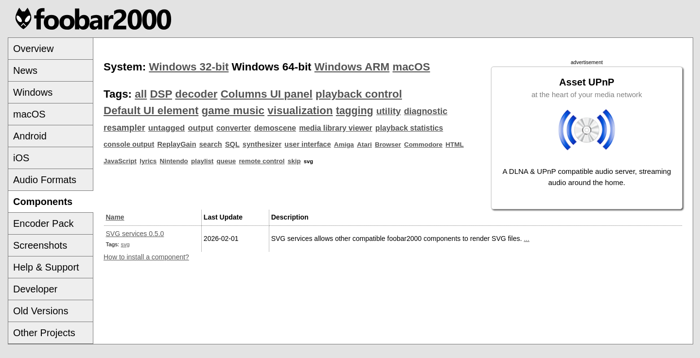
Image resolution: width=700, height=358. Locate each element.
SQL (232, 144)
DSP (161, 94)
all (141, 94)
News (25, 70)
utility (388, 111)
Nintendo (174, 161)
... (526, 238)
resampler (124, 128)
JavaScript (120, 161)
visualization (299, 110)
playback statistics (409, 128)
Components (42, 201)
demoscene (275, 128)
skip (294, 161)
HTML (455, 144)
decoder (196, 94)
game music (233, 110)
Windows (32, 92)
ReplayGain (176, 144)
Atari (364, 144)
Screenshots (40, 245)
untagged (166, 128)
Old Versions (40, 311)
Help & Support (46, 267)
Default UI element (151, 110)
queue (226, 161)
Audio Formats (44, 179)
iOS (21, 158)
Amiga (344, 144)
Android (30, 136)
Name (115, 217)
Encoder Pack (43, 223)
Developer (35, 289)
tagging (354, 111)
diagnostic (426, 111)
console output (129, 144)
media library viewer (335, 128)
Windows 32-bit (188, 67)
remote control (261, 161)
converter (233, 128)
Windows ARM (352, 67)
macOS (29, 114)
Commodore (423, 144)
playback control (358, 94)
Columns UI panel (267, 94)
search (210, 144)
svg (125, 244)
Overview (33, 48)
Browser (388, 144)
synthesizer (262, 144)
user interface (307, 144)
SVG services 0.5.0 (135, 234)
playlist (202, 161)
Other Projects (44, 332)
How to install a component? (146, 257)
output (200, 128)
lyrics (148, 161)
